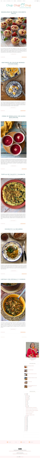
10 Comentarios (3, 275)
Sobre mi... (32, 363)
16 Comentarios (3, 225)
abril (26, 407)
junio (26, 405)
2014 (26, 430)
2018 (26, 426)
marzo (27, 408)
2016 (26, 428)
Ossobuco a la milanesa (14, 231)
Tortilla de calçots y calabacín (13, 175)
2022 (26, 422)
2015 (26, 429)
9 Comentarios (3, 335)
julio (26, 404)
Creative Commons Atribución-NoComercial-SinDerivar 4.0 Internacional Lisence (20, 454)
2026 (26, 396)
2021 (26, 423)
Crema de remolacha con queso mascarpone (13, 117)
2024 (26, 420)
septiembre (27, 402)
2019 (26, 425)
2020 (26, 424)
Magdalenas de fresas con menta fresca (14, 12)
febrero (27, 409)
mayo (27, 406)
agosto (27, 403)
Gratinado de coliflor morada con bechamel (13, 63)
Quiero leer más (13, 222)
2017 (26, 427)
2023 (26, 421)
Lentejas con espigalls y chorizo (13, 281)
